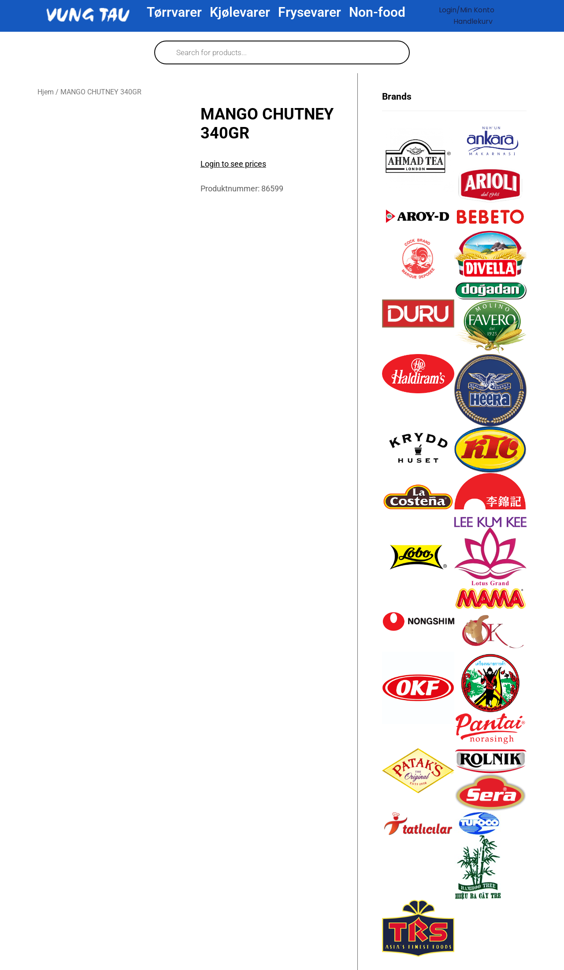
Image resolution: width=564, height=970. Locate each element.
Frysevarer (309, 12)
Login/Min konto (466, 10)
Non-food (377, 12)
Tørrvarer (174, 12)
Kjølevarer (240, 12)
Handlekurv (473, 21)
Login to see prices (233, 163)
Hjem (45, 92)
